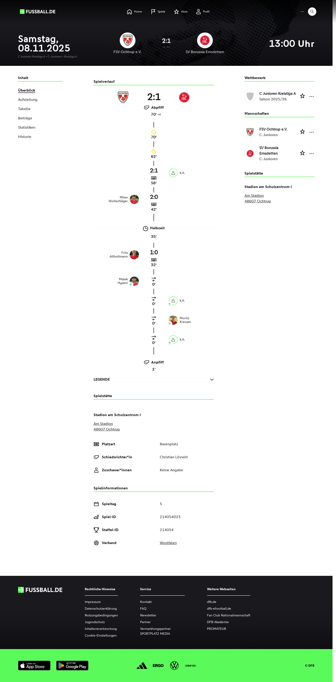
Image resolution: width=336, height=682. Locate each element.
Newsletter (148, 615)
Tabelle (24, 109)
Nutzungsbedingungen (101, 615)
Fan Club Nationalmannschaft (228, 615)
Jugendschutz (95, 622)
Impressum (93, 602)
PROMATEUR (216, 629)
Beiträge (25, 118)
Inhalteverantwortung (101, 629)
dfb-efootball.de (219, 609)
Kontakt (146, 602)
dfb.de (211, 602)
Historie (24, 136)
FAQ (143, 609)
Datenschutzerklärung (101, 609)
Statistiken (26, 127)
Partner (145, 622)
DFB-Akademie (218, 622)
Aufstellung (28, 99)
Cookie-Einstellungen (101, 635)
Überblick (26, 90)
